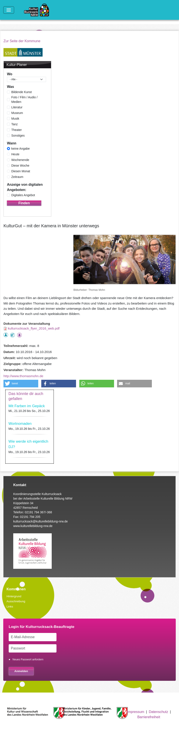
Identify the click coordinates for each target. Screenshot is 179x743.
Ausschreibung (16, 601)
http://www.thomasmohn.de (23, 376)
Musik (15, 118)
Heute (15, 154)
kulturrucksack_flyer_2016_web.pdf (34, 328)
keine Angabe (20, 148)
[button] (20, 383)
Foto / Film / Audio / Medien (24, 99)
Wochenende (20, 160)
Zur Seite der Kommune (21, 41)
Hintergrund (14, 596)
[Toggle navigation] (8, 10)
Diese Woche (20, 165)
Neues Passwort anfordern (28, 659)
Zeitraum (17, 177)
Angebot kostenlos (12, 335)
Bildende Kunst (21, 92)
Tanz (14, 124)
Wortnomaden (19, 424)
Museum (17, 113)
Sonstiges (18, 135)
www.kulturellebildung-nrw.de (33, 526)
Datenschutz (158, 712)
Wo (9, 74)
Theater (16, 130)
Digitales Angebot (23, 195)
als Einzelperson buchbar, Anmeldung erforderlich (5, 335)
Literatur (16, 107)
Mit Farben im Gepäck (26, 406)
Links (10, 606)
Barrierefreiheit (148, 717)
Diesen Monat (20, 171)
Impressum (135, 712)
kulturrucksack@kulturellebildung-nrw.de (40, 521)
